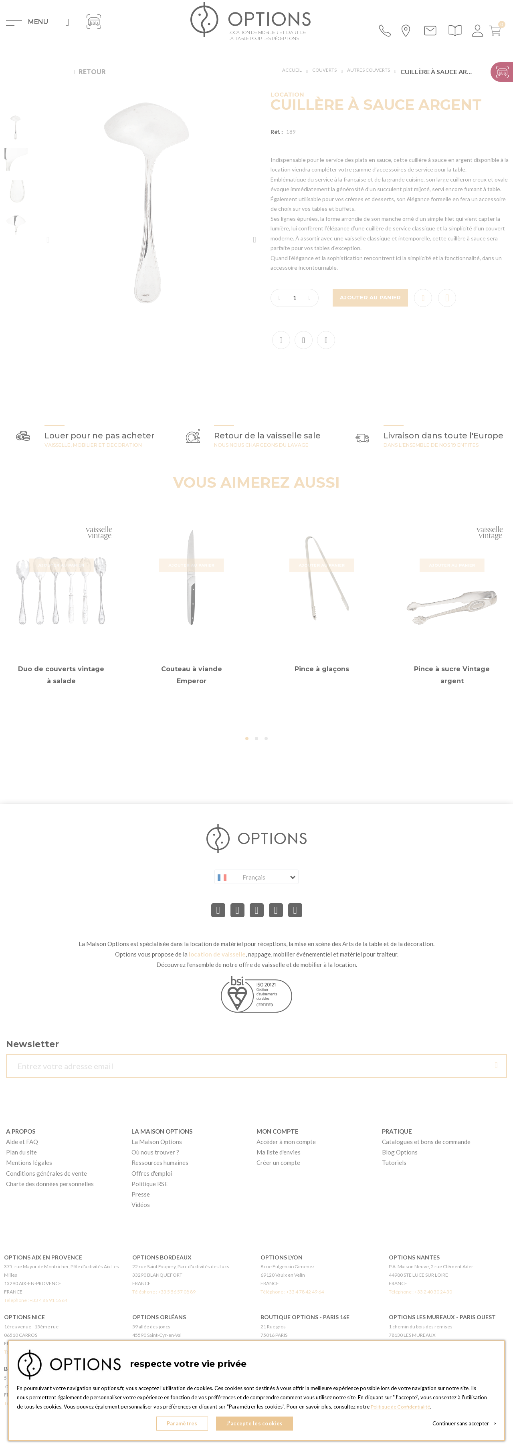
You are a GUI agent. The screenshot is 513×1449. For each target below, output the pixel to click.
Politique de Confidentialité (402, 1409)
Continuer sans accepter (464, 1425)
